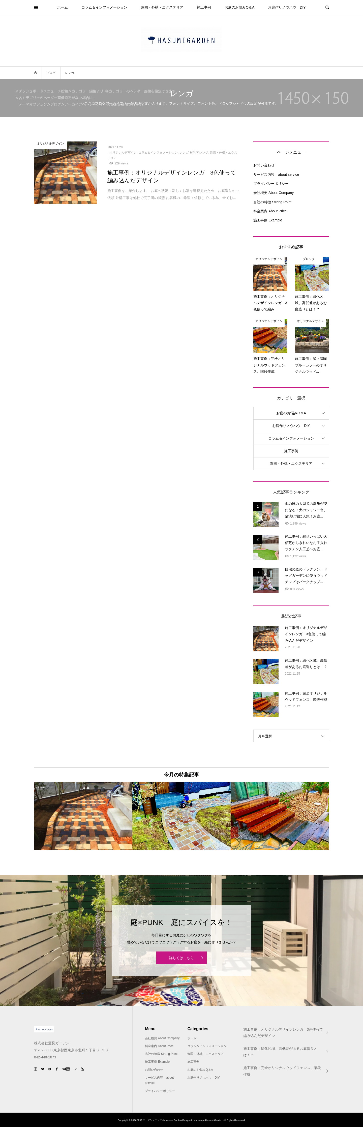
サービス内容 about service (276, 174)
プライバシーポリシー (271, 184)
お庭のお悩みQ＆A (239, 7)
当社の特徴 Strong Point (272, 202)
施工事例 (204, 7)
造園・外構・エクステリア (162, 7)
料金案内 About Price (270, 211)
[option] (83, 816)
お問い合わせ (264, 165)
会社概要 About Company (273, 193)
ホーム (62, 7)
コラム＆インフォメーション (104, 7)
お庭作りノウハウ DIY (287, 7)
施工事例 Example (267, 220)
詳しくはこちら (181, 958)
